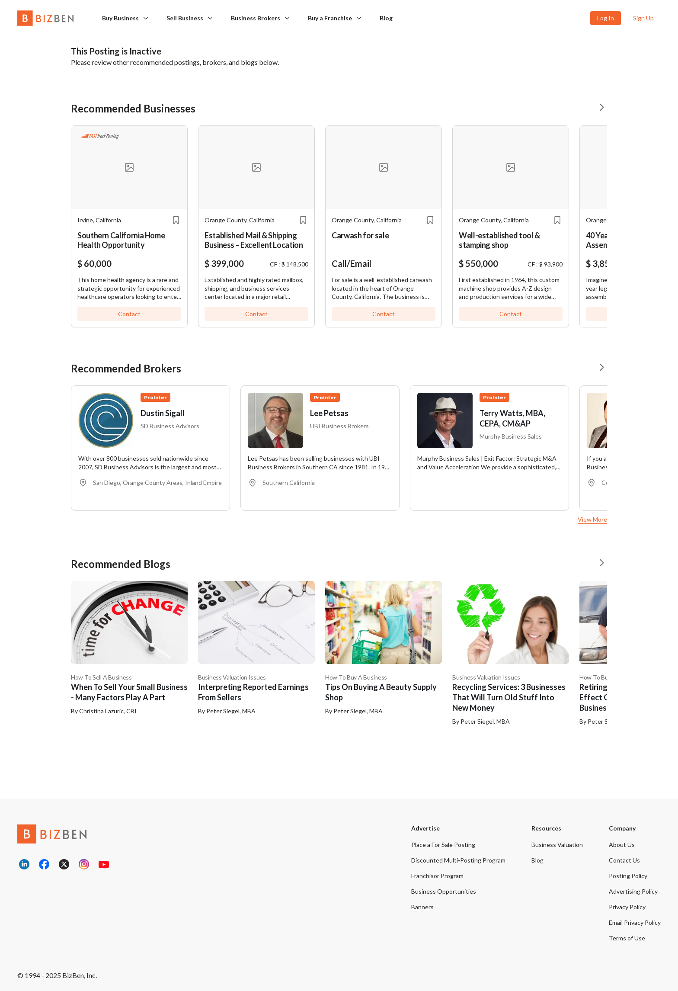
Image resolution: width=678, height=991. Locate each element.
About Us (622, 844)
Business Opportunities (443, 891)
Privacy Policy (627, 907)
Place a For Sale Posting (443, 844)
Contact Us (624, 860)
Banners (422, 907)
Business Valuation (557, 844)
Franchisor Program (437, 875)
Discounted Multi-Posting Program (458, 860)
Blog (386, 18)
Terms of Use (627, 938)
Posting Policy (628, 875)
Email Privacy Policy (635, 922)
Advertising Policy (633, 891)
